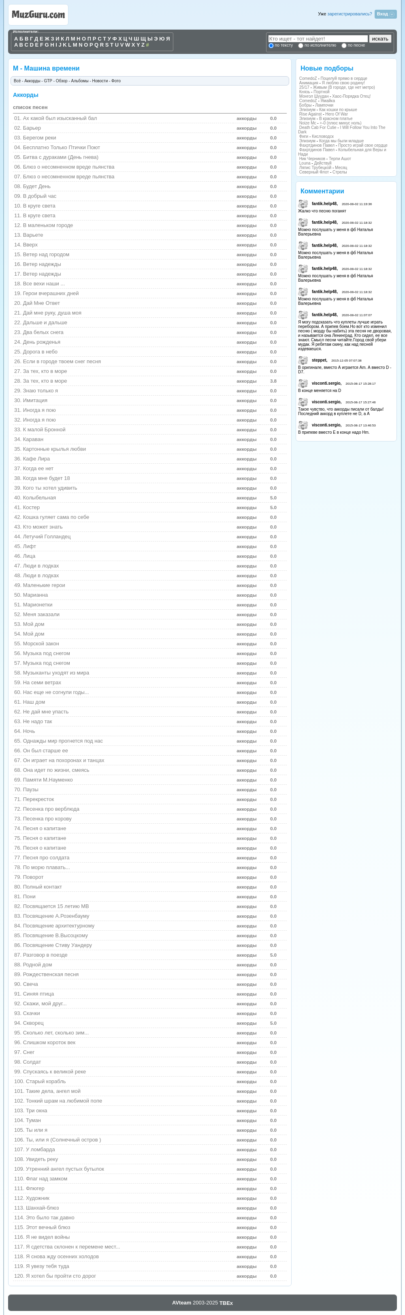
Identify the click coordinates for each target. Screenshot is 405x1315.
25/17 (304, 87)
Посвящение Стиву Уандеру (57, 945)
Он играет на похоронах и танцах (63, 760)
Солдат (32, 1062)
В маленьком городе (48, 225)
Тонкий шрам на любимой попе (64, 1101)
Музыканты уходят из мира (56, 673)
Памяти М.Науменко (48, 780)
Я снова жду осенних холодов (62, 1256)
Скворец (33, 1023)
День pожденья (41, 342)
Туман (33, 1120)
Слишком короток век (49, 1042)
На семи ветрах (42, 682)
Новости (100, 81)
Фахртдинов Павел (317, 145)
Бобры (305, 105)
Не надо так (37, 721)
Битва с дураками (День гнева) (60, 157)
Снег (29, 1052)
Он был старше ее (45, 750)
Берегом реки (39, 138)
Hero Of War (336, 114)
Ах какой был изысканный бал (60, 118)
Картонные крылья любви (54, 449)
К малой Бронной (44, 429)
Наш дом (34, 702)
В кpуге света (39, 206)
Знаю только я (40, 391)
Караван (33, 439)
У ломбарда (40, 1149)
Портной (321, 92)
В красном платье (336, 118)
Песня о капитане (44, 828)
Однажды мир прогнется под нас (63, 741)
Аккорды (32, 81)
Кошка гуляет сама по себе (56, 517)
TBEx (226, 1303)
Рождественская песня (51, 974)
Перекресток (38, 799)
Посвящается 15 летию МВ (56, 906)
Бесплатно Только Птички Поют (61, 147)
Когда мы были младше (341, 141)
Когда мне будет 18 (46, 478)
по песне (356, 45)
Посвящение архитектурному (59, 926)
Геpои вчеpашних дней (51, 293)
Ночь (29, 731)
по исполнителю (319, 45)
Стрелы (340, 172)
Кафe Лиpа (36, 459)
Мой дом (34, 624)
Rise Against (310, 114)
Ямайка (328, 101)
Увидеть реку (42, 1159)
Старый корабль (46, 1081)
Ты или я (36, 1130)
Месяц (341, 167)
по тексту (284, 45)
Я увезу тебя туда (47, 1266)
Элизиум (307, 109)
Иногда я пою (39, 410)
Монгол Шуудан (314, 96)
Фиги (303, 136)
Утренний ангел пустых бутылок (65, 1169)
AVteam (181, 1303)
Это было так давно (50, 1217)
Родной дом (37, 965)
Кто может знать (43, 527)
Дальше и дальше (45, 322)
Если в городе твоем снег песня (62, 361)
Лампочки (324, 105)
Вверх (30, 245)
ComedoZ (308, 78)
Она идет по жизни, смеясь (56, 770)
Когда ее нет (38, 468)
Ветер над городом (46, 254)
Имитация (35, 400)
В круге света (39, 215)
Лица (29, 556)
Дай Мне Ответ (41, 303)
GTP (48, 81)
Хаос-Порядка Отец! (351, 96)
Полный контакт (42, 887)
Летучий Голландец (47, 536)
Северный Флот (314, 172)
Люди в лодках (41, 566)
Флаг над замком (46, 1179)
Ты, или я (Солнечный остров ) (63, 1140)
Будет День (37, 186)
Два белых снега (43, 332)
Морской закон (41, 643)
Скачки (31, 1013)
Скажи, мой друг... (45, 1003)
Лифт (29, 546)
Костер (31, 507)
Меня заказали (41, 614)
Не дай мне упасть (46, 712)
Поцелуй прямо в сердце (344, 78)
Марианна (35, 595)
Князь (304, 92)
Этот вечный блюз (48, 1227)
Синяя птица (38, 994)
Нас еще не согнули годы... (56, 692)
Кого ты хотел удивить (50, 488)
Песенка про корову (47, 819)
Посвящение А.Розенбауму (56, 916)
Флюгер (35, 1188)
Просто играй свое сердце (363, 145)
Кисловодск (323, 136)
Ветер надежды (42, 264)
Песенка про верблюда (51, 809)
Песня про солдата (46, 858)
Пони (29, 896)
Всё (17, 81)
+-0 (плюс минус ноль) (340, 123)
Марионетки (38, 605)
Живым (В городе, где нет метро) (344, 87)
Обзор (62, 81)
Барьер (32, 128)
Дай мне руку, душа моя (52, 313)
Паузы (30, 789)
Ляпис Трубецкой (315, 167)
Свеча (30, 984)
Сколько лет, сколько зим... (56, 1033)
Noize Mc (307, 123)
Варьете (33, 235)
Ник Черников (312, 158)
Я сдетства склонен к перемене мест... (73, 1247)
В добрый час (40, 196)
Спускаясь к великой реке (54, 1072)
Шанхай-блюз (42, 1208)
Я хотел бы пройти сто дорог (61, 1276)
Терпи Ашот (340, 158)
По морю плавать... (46, 867)
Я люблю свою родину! (343, 83)
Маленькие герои (44, 585)
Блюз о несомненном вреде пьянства (69, 167)
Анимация (308, 83)
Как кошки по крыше (338, 109)
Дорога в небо (40, 352)
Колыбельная (39, 498)
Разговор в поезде (45, 955)
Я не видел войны (48, 1237)
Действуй (322, 163)
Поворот (33, 877)
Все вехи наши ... (44, 284)
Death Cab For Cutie (318, 127)
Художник (37, 1198)
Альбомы (80, 81)
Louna (305, 163)
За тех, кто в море (45, 371)
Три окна (36, 1110)
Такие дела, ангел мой (53, 1091)
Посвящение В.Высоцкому (55, 935)
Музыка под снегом (46, 653)
